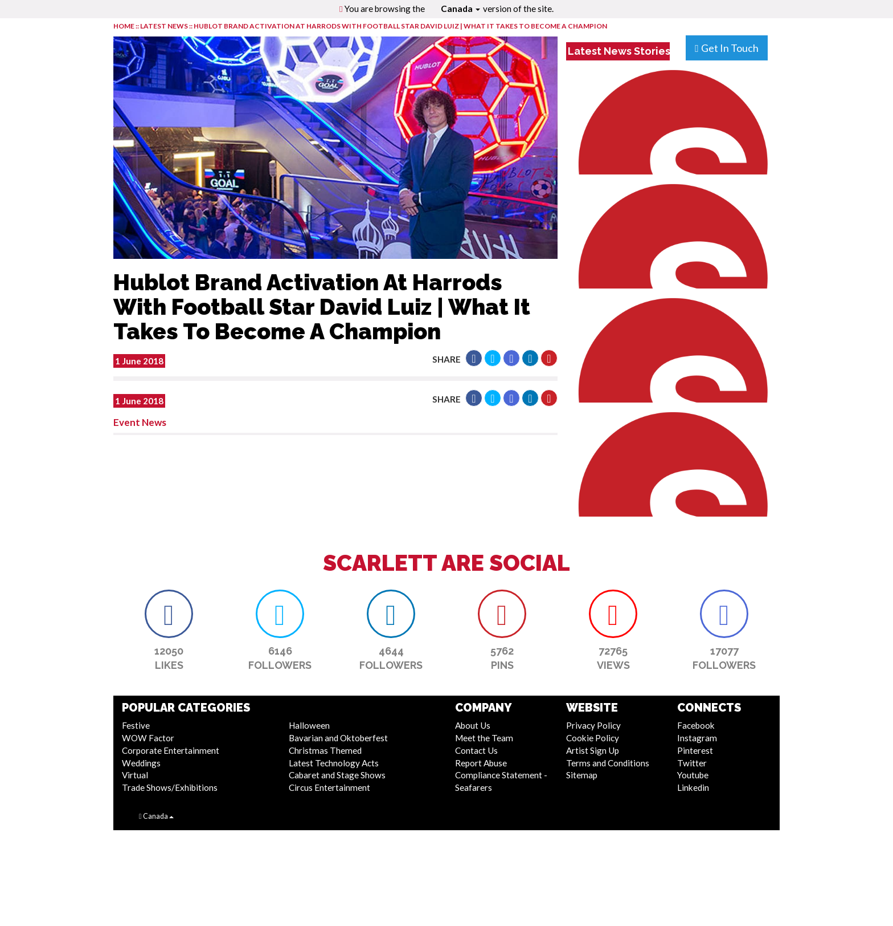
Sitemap (581, 775)
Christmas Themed (325, 750)
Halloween (309, 725)
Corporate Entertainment (170, 750)
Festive (136, 725)
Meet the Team (484, 738)
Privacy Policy (593, 725)
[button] (473, 358)
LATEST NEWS (164, 26)
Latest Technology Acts (334, 763)
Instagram (697, 738)
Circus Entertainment (329, 787)
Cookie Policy (592, 738)
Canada (460, 8)
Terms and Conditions (607, 763)
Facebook (696, 725)
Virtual (135, 775)
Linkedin (693, 787)
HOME (123, 26)
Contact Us (476, 750)
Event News (139, 422)
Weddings (141, 763)
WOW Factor (148, 738)
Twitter (692, 763)
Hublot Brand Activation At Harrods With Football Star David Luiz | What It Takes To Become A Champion (400, 26)
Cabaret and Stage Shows (337, 775)
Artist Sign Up (592, 750)
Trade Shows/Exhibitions (170, 787)
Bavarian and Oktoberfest (338, 738)
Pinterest (695, 750)
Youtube (692, 775)
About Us (472, 725)
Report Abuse (481, 763)
